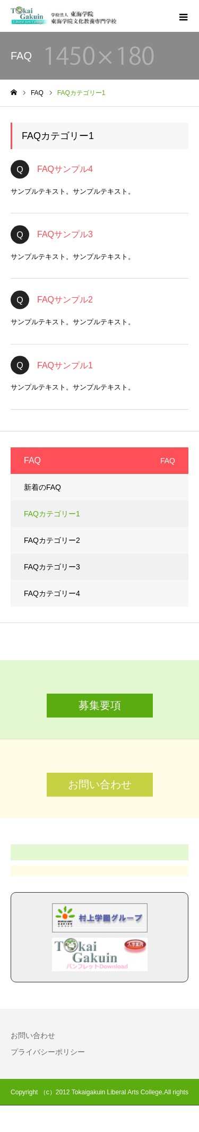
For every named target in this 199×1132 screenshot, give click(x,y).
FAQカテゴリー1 (52, 513)
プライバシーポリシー (48, 1052)
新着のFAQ (42, 487)
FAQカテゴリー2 (52, 540)
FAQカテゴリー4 (52, 593)
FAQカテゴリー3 (52, 567)
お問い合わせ (100, 784)
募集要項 (100, 705)
